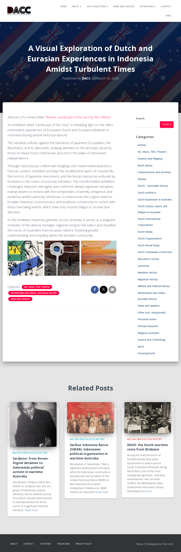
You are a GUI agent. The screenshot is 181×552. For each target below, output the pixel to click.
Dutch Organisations (150, 238)
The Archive (63, 543)
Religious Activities (148, 333)
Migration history (148, 279)
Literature (143, 265)
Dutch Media (145, 231)
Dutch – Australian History (153, 185)
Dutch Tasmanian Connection (155, 252)
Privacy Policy (84, 543)
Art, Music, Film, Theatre (37, 287)
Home (63, 6)
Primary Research (148, 326)
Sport (141, 346)
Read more (31, 510)
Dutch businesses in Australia (154, 199)
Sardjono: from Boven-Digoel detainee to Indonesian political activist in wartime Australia (31, 467)
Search (140, 118)
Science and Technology (152, 339)
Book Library (145, 165)
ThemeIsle (168, 544)
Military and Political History (154, 286)
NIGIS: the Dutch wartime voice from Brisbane (147, 447)
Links (168, 15)
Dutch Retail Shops (149, 245)
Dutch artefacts (147, 192)
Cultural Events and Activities (154, 172)
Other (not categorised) (151, 312)
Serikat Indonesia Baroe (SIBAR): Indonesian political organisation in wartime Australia (89, 451)
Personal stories (147, 319)
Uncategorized (146, 353)
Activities (45, 543)
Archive (142, 145)
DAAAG (142, 179)
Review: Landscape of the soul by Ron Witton (78, 117)
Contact (166, 6)
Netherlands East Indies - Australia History (34, 293)
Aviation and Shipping (150, 158)
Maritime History (147, 272)
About (76, 6)
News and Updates (123, 6)
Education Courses (148, 259)
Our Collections (97, 6)
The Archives (147, 6)
